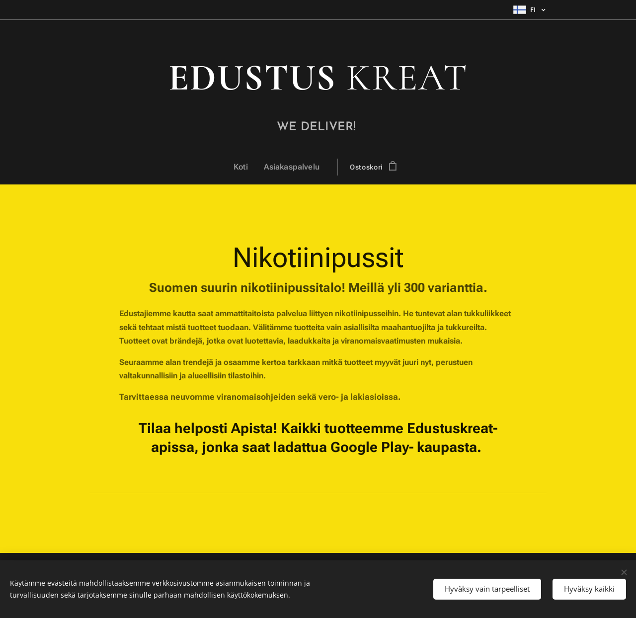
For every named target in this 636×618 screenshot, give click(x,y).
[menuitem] (246, 167)
